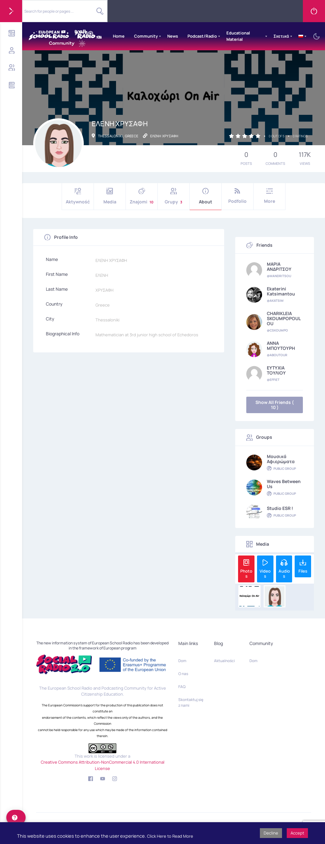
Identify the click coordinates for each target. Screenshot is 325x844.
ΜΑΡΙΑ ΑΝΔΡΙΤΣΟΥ (279, 267)
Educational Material (238, 36)
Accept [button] (297, 833)
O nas (183, 673)
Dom (182, 660)
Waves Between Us (284, 484)
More (269, 196)
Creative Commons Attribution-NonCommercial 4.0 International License (102, 765)
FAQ (182, 686)
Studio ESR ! (280, 508)
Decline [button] (271, 833)
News (172, 36)
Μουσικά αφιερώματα (281, 459)
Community (146, 36)
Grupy (173, 196)
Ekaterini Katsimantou (281, 291)
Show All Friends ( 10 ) (274, 404)
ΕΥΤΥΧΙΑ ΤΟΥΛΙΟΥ (276, 370)
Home (119, 36)
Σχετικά (281, 36)
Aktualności (224, 660)
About (205, 196)
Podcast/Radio (202, 36)
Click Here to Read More (170, 836)
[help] (16, 817)
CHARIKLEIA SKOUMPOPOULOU (284, 318)
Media (109, 196)
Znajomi (141, 196)
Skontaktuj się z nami (190, 702)
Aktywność (77, 196)
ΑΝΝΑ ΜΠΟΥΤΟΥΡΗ (281, 346)
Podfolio (237, 196)
